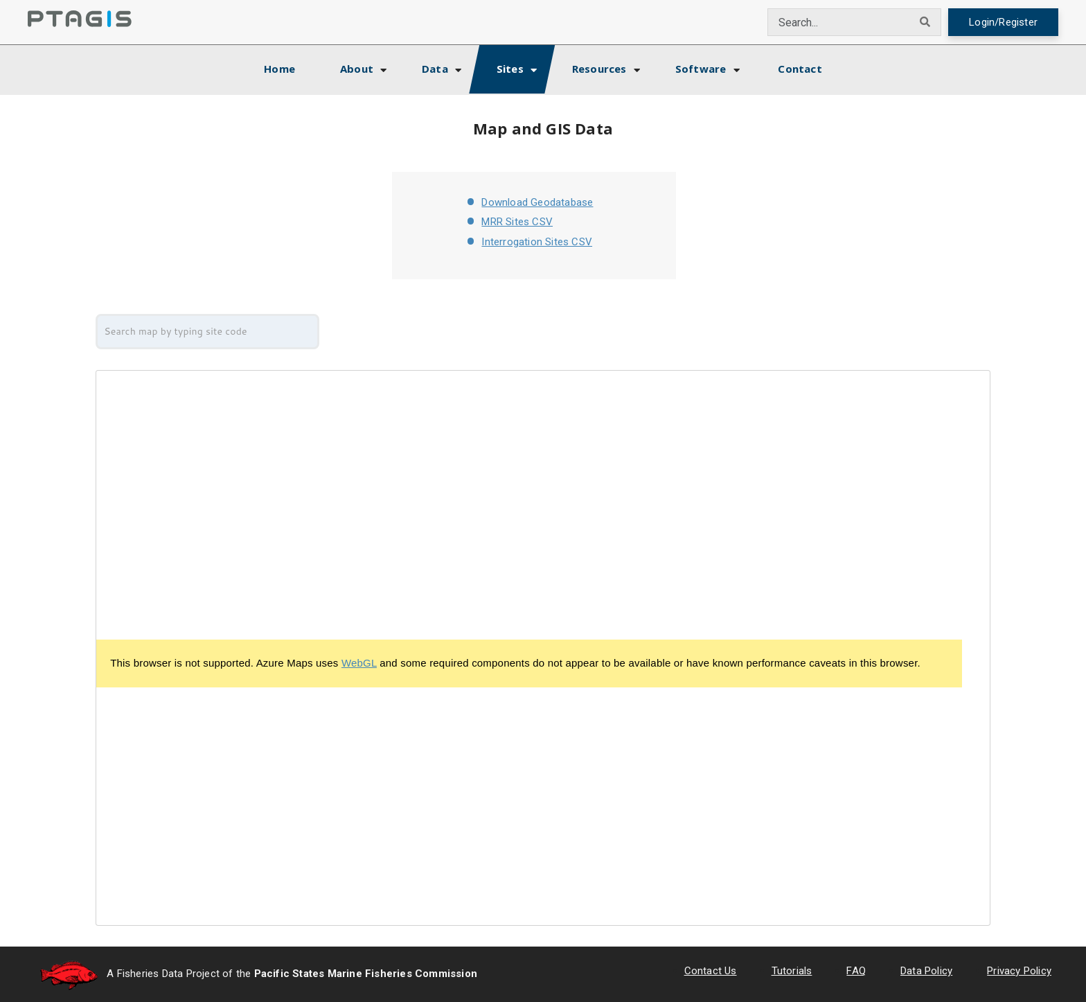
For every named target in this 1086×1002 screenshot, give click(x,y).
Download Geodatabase (537, 202)
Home (291, 67)
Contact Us (710, 971)
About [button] (356, 69)
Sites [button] (510, 69)
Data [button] (435, 69)
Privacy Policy (1019, 971)
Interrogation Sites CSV (536, 242)
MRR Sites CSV (517, 222)
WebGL (359, 663)
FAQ (856, 971)
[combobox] (839, 22)
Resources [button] (599, 69)
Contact (799, 69)
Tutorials (792, 971)
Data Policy (926, 971)
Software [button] (701, 69)
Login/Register (1003, 22)
